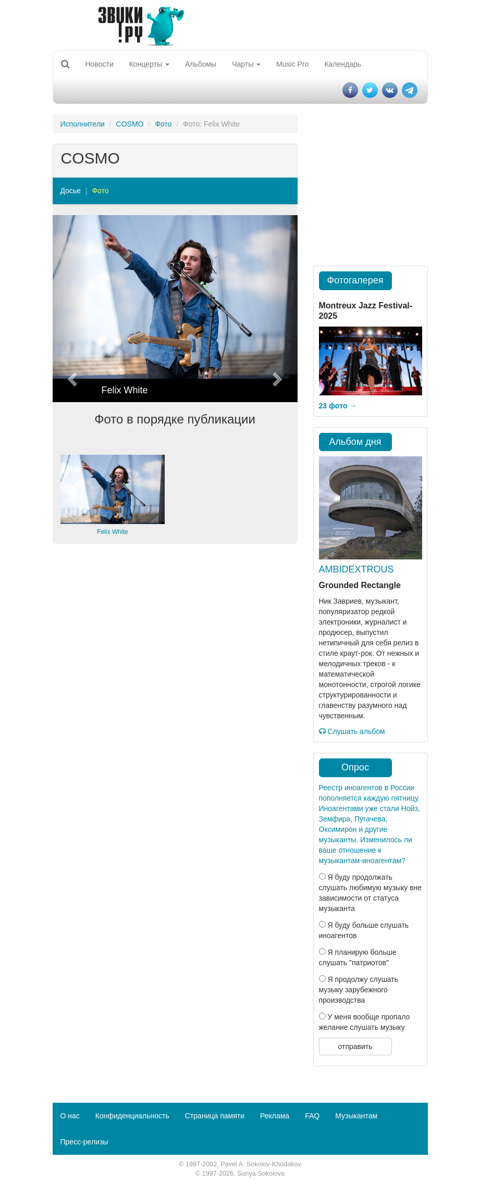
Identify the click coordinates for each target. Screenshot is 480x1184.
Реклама (274, 1116)
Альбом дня (355, 442)
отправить (355, 1046)
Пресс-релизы (84, 1142)
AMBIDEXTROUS (356, 569)
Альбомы (200, 64)
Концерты (149, 64)
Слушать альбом (352, 731)
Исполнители (82, 124)
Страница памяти (214, 1116)
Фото (163, 124)
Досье (70, 190)
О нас (70, 1116)
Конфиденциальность (132, 1116)
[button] (71, 308)
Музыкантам (356, 1116)
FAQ (312, 1116)
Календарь (342, 64)
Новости (99, 64)
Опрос (355, 767)
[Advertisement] (175, 632)
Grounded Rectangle (360, 585)
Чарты (246, 64)
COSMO (130, 124)
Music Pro (292, 64)
